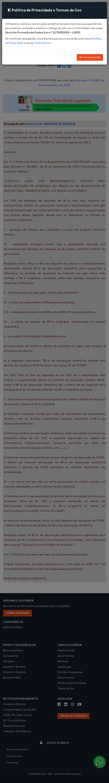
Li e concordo (90, 57)
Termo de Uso (43, 43)
